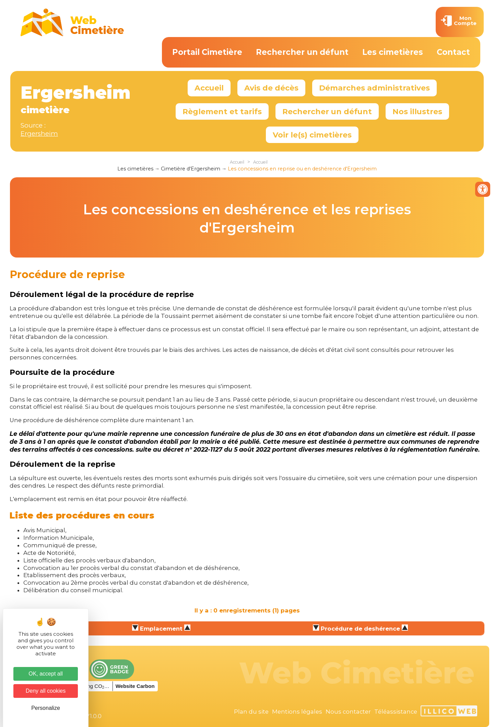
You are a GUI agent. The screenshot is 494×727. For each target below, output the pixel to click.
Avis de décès (271, 87)
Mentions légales (297, 711)
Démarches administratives (374, 87)
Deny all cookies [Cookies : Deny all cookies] (46, 691)
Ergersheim (39, 134)
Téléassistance (395, 711)
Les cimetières (392, 52)
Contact (453, 52)
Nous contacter (348, 711)
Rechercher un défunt (302, 52)
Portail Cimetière (207, 52)
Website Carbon (135, 686)
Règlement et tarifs (222, 111)
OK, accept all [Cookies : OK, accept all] (45, 674)
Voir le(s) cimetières (312, 134)
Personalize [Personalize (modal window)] (45, 708)
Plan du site (251, 711)
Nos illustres (417, 111)
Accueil (209, 87)
